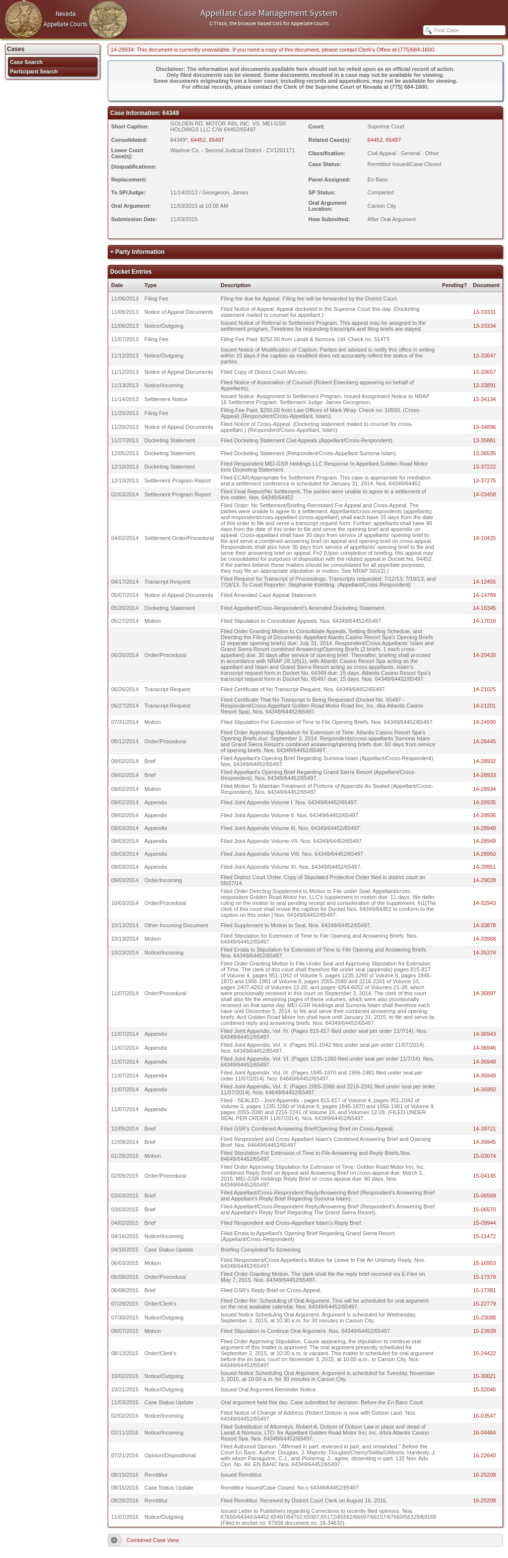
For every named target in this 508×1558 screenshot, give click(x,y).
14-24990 (484, 722)
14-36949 (484, 1076)
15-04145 (484, 1176)
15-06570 (484, 1209)
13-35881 (484, 440)
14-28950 (484, 854)
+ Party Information (137, 251)
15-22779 (484, 1304)
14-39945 (484, 1142)
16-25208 (484, 1475)
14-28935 (484, 802)
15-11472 (484, 1236)
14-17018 (484, 621)
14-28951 (484, 867)
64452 (198, 140)
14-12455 (484, 582)
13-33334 (484, 326)
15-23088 (484, 1317)
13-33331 (484, 312)
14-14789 (484, 595)
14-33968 (484, 939)
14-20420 (484, 655)
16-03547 (484, 1416)
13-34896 (484, 427)
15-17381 (484, 1290)
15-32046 (484, 1389)
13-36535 (484, 453)
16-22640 (484, 1455)
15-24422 (484, 1353)
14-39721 (484, 1129)
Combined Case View (153, 1540)
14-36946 (484, 1048)
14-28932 (484, 761)
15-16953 (484, 1263)
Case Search (26, 62)
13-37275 (484, 480)
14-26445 (484, 741)
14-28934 (484, 789)
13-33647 (484, 356)
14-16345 (484, 608)
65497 (216, 140)
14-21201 (484, 706)
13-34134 (484, 399)
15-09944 (484, 1223)
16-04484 (484, 1433)
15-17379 (484, 1277)
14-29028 (484, 880)
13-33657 (484, 372)
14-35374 (484, 953)
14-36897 (484, 993)
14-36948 (484, 1062)
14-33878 (484, 925)
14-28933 (484, 775)
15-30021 (484, 1376)
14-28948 (484, 828)
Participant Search (34, 71)
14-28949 (484, 841)
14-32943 (484, 903)
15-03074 (484, 1156)
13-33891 (484, 385)
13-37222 (484, 467)
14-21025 (484, 689)
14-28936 (484, 815)
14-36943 (484, 1034)
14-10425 (484, 538)
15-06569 (484, 1195)
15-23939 (484, 1331)
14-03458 (484, 494)
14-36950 (484, 1089)
